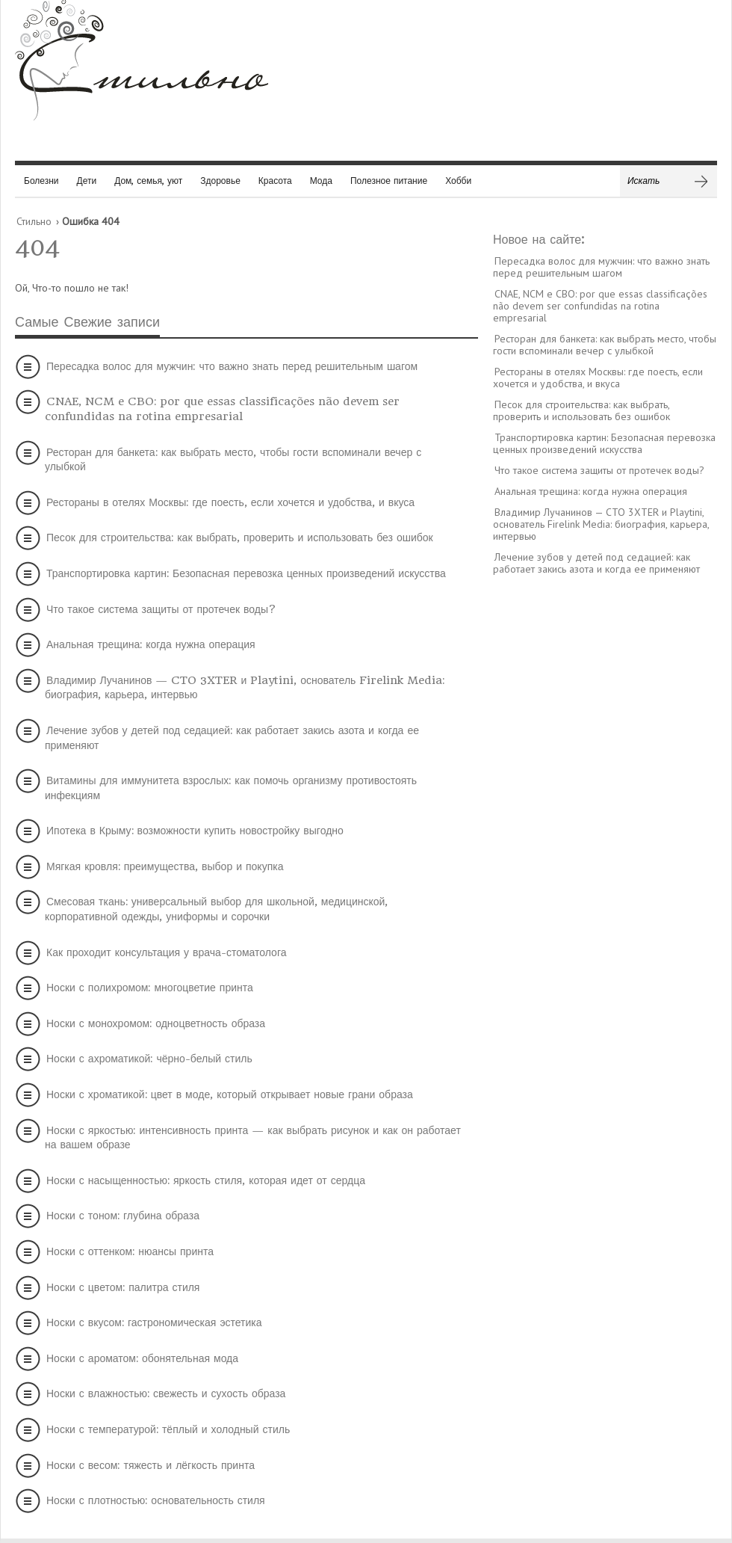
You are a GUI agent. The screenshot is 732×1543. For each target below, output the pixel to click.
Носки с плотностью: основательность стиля (155, 1500)
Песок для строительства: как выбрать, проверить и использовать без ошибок (239, 537)
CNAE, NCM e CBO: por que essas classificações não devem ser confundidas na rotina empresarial (222, 409)
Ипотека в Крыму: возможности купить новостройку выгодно (195, 830)
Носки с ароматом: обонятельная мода (142, 1358)
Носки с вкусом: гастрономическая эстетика (154, 1322)
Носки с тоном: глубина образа (122, 1215)
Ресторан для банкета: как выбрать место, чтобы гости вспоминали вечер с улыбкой (233, 460)
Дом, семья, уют (148, 180)
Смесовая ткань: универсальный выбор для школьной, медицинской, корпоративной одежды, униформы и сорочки (216, 909)
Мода (321, 180)
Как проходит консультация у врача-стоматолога (166, 952)
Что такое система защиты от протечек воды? (161, 609)
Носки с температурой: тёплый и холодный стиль (168, 1429)
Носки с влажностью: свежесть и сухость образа (165, 1393)
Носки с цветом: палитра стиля (122, 1287)
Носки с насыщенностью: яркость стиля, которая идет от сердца (205, 1180)
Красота (275, 180)
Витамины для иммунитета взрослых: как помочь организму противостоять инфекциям (231, 788)
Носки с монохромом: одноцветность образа (155, 1023)
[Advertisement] (605, 815)
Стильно (34, 221)
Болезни (41, 180)
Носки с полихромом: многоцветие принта (149, 987)
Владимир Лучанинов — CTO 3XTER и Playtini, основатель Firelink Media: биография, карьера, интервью (244, 688)
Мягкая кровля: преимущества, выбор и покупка (164, 866)
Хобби (458, 180)
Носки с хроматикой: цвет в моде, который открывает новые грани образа (229, 1094)
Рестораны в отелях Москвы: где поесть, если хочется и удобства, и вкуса (230, 502)
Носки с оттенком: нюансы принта (130, 1251)
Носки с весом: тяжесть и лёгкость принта (150, 1465)
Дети (87, 180)
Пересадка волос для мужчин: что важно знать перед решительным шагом (232, 366)
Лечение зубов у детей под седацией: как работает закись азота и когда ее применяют (232, 738)
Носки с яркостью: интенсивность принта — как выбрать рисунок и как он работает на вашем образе (253, 1138)
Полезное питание (388, 180)
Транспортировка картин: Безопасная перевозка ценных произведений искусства (246, 573)
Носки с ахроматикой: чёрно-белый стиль (149, 1058)
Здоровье (220, 180)
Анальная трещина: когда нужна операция (150, 644)
